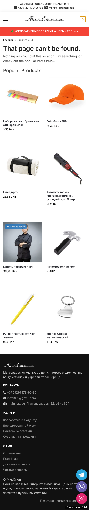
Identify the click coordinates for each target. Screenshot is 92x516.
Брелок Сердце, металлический (58, 335)
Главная (8, 40)
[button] (82, 19)
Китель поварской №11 (18, 266)
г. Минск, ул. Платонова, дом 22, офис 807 (38, 403)
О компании (12, 453)
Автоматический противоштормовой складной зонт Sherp (61, 195)
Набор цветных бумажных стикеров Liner (21, 123)
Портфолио (11, 458)
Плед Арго (10, 192)
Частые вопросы (15, 469)
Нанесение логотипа (18, 431)
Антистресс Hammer (61, 266)
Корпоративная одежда (20, 420)
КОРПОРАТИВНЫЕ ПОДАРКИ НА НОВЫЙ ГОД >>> (46, 31)
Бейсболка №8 (57, 121)
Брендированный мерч (20, 425)
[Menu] (9, 19)
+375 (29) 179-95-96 (30, 7)
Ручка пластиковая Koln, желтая (19, 335)
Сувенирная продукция (20, 436)
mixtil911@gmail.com (62, 7)
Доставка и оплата (16, 464)
